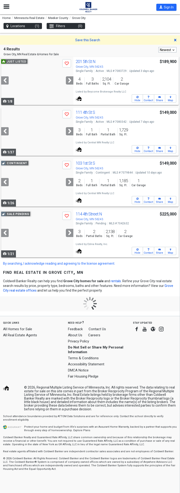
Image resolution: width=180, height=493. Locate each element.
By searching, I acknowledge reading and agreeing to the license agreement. (59, 263)
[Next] (69, 80)
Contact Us (97, 329)
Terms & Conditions (83, 358)
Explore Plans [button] (81, 430)
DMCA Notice (78, 370)
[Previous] (5, 80)
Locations (22, 26)
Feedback (75, 329)
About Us (75, 335)
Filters (65, 26)
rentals (116, 281)
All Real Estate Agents (20, 335)
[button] (166, 7)
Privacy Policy (78, 341)
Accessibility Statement (86, 364)
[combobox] (167, 49)
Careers (94, 335)
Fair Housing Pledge (83, 376)
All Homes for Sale (17, 329)
